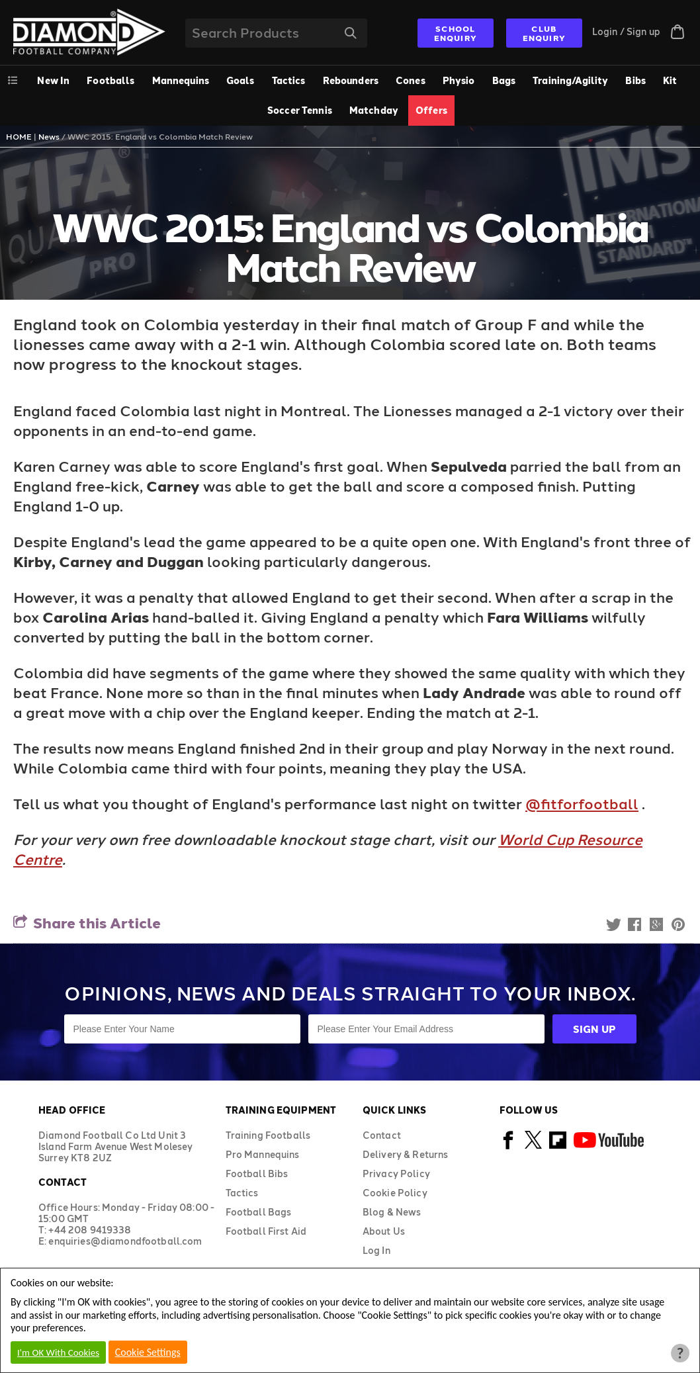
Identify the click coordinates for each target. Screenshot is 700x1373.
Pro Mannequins (263, 1154)
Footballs (110, 80)
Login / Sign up (626, 31)
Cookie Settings (148, 1352)
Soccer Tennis (299, 110)
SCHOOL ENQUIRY (455, 33)
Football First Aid (266, 1231)
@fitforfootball (581, 803)
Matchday (373, 110)
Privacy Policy (396, 1173)
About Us (384, 1231)
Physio (459, 80)
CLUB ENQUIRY (544, 33)
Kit (670, 80)
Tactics (289, 80)
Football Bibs (257, 1173)
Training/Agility (570, 80)
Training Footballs (268, 1135)
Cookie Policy (395, 1192)
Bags (504, 80)
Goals (240, 80)
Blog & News (392, 1212)
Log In (376, 1250)
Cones (410, 80)
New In (53, 80)
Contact (382, 1135)
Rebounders (350, 80)
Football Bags (259, 1212)
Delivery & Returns (406, 1154)
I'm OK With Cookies (58, 1352)
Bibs (635, 80)
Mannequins (180, 80)
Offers (431, 110)
